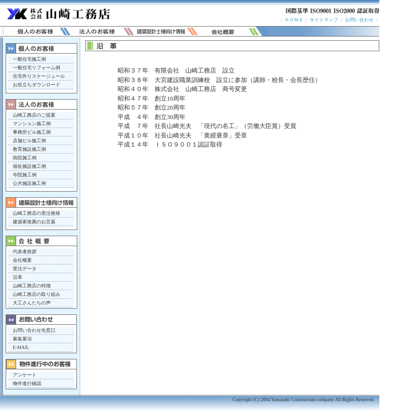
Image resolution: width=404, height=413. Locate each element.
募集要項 (22, 338)
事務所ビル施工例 (32, 132)
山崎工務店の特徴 (32, 285)
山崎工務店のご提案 (34, 115)
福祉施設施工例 (29, 166)
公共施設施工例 (29, 183)
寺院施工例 (25, 174)
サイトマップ (323, 19)
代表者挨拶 (25, 251)
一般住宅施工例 (29, 59)
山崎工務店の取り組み (36, 294)
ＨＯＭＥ (294, 19)
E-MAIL (21, 347)
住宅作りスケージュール (39, 76)
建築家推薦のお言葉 (34, 221)
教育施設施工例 (29, 149)
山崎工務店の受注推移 (36, 213)
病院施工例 (25, 157)
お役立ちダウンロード (36, 84)
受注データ (25, 268)
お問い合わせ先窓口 (34, 330)
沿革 (17, 277)
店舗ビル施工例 (29, 140)
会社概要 (22, 260)
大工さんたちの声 (32, 302)
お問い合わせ (359, 19)
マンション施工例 (32, 123)
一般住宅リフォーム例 (36, 67)
